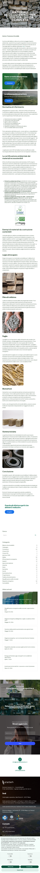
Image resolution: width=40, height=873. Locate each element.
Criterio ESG (5, 551)
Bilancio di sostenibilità (8, 545)
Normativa (5, 569)
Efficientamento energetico (9, 559)
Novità (4, 571)
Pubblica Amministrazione (9, 577)
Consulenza (17, 8)
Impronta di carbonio (7, 563)
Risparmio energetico (8, 581)
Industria (4, 565)
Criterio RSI (5, 553)
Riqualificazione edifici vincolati (10, 579)
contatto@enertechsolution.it (13, 835)
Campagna (5, 547)
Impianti (4, 561)
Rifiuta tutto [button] (10, 866)
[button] (37, 2)
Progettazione (6, 575)
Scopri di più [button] (20, 870)
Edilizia (24, 8)
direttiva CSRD (6, 555)
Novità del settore (7, 573)
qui (23, 46)
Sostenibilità (5, 583)
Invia (20, 743)
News (3, 567)
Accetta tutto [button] (29, 866)
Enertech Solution (14, 23)
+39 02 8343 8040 (9, 827)
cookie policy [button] (22, 842)
